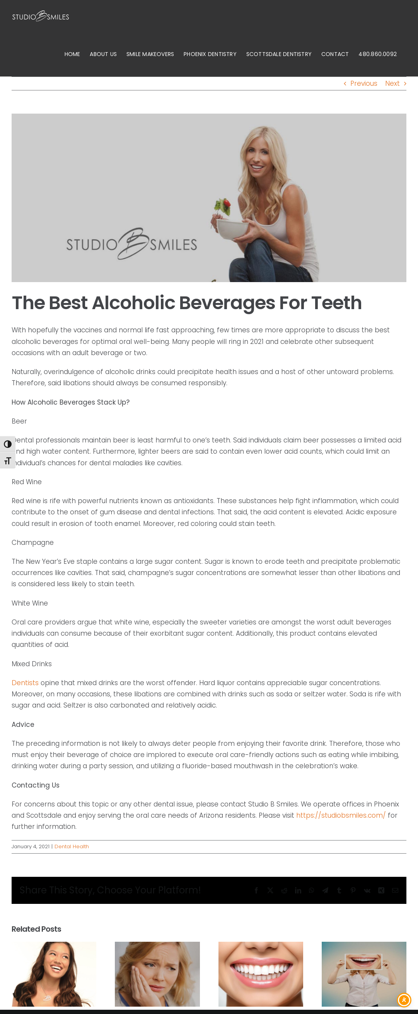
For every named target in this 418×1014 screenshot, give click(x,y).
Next (392, 83)
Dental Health (72, 846)
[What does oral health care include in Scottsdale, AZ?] (54, 946)
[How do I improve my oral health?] (260, 946)
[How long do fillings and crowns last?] (364, 946)
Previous (363, 83)
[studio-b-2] (209, 198)
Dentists (25, 682)
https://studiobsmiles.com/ (341, 815)
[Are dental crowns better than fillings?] (157, 946)
